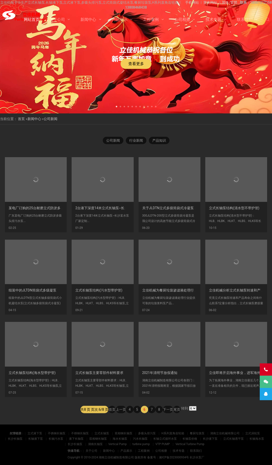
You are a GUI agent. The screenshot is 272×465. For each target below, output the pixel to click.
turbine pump (141, 444)
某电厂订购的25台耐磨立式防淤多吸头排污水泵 (45, 238)
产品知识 (159, 141)
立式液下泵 (34, 433)
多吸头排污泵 (147, 433)
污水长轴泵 (140, 438)
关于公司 (57, 19)
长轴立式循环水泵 (165, 438)
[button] (116, 106)
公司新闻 (50, 119)
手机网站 (192, 2)
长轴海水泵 (256, 438)
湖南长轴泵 (95, 444)
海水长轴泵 (120, 438)
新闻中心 (88, 19)
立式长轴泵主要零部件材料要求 (99, 402)
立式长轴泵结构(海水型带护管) (32, 402)
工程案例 (151, 19)
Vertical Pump (117, 444)
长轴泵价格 (189, 438)
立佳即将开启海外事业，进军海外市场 (238, 402)
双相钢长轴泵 (123, 433)
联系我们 (245, 19)
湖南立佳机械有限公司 (225, 433)
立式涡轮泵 (252, 433)
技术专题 (213, 19)
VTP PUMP (162, 444)
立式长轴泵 (101, 433)
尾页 (176, 416)
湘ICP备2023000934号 (174, 457)
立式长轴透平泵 (233, 438)
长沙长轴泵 (15, 438)
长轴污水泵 (56, 438)
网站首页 (31, 19)
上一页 (121, 416)
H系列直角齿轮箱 (172, 433)
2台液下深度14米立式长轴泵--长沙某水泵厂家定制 (113, 238)
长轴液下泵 (35, 438)
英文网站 (210, 2)
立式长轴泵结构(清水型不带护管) (234, 238)
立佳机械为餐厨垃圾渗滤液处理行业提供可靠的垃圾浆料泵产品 (190, 320)
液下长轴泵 (76, 438)
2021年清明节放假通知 (159, 402)
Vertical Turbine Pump (189, 444)
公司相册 (182, 19)
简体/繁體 (229, 2)
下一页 (168, 416)
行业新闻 (136, 141)
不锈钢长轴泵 (56, 433)
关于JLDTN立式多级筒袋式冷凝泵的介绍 (173, 238)
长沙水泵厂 (197, 457)
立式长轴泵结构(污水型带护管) (98, 320)
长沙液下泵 (210, 438)
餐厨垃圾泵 (197, 433)
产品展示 (120, 19)
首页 (21, 119)
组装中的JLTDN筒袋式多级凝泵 (32, 320)
